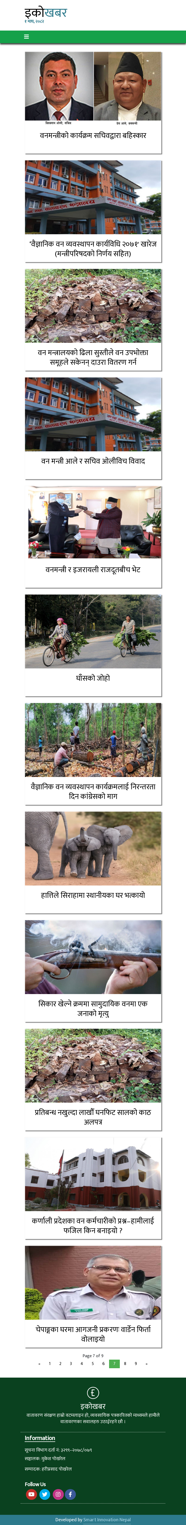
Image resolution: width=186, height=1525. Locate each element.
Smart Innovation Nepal (107, 1520)
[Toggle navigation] (26, 37)
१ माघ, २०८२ (34, 22)
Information (40, 1438)
